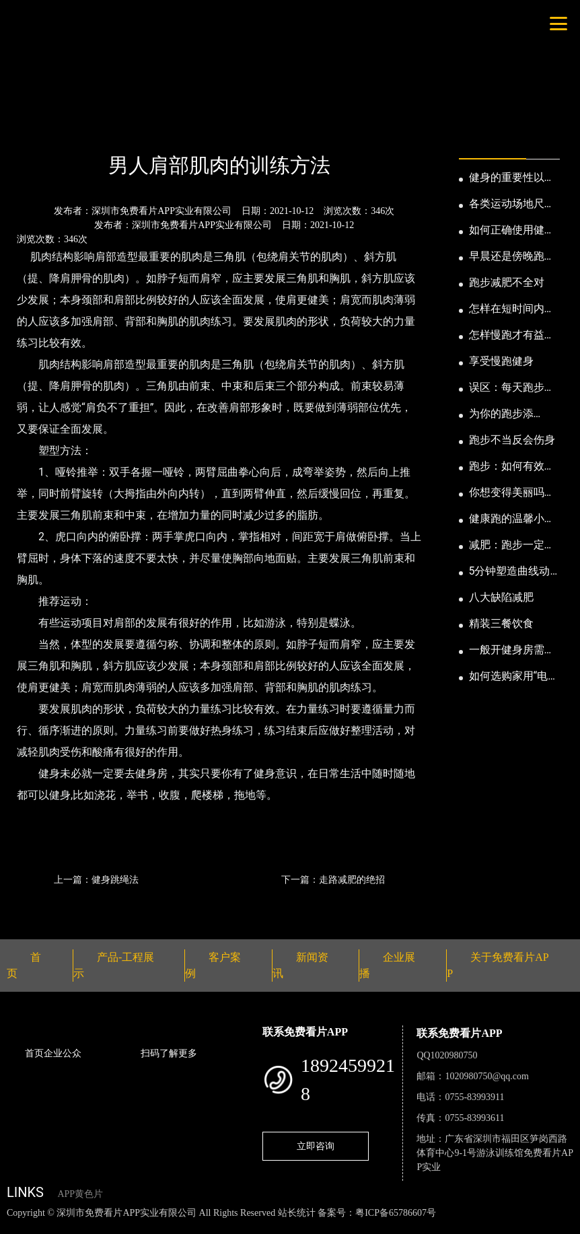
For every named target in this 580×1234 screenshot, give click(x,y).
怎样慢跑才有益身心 (512, 335)
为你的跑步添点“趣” (501, 414)
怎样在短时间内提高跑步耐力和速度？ (512, 309)
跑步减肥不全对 (506, 282)
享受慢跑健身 (501, 361)
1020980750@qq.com (487, 1076)
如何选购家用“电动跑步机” (514, 676)
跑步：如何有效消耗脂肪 (512, 467)
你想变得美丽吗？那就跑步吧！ (512, 493)
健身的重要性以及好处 (512, 178)
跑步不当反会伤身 (512, 439)
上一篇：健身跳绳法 (96, 879)
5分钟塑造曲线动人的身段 (509, 572)
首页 (30, 129)
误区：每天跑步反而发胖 (512, 388)
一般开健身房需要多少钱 (512, 650)
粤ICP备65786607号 (395, 1213)
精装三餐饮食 (501, 623)
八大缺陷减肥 (501, 597)
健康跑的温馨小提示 (512, 519)
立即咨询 (315, 1145)
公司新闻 (132, 129)
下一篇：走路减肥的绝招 (333, 879)
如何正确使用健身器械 (512, 230)
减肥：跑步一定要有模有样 (512, 545)
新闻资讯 (76, 129)
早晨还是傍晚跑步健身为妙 (512, 257)
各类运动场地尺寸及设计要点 (512, 204)
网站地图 (20, 1227)
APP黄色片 (80, 1194)
